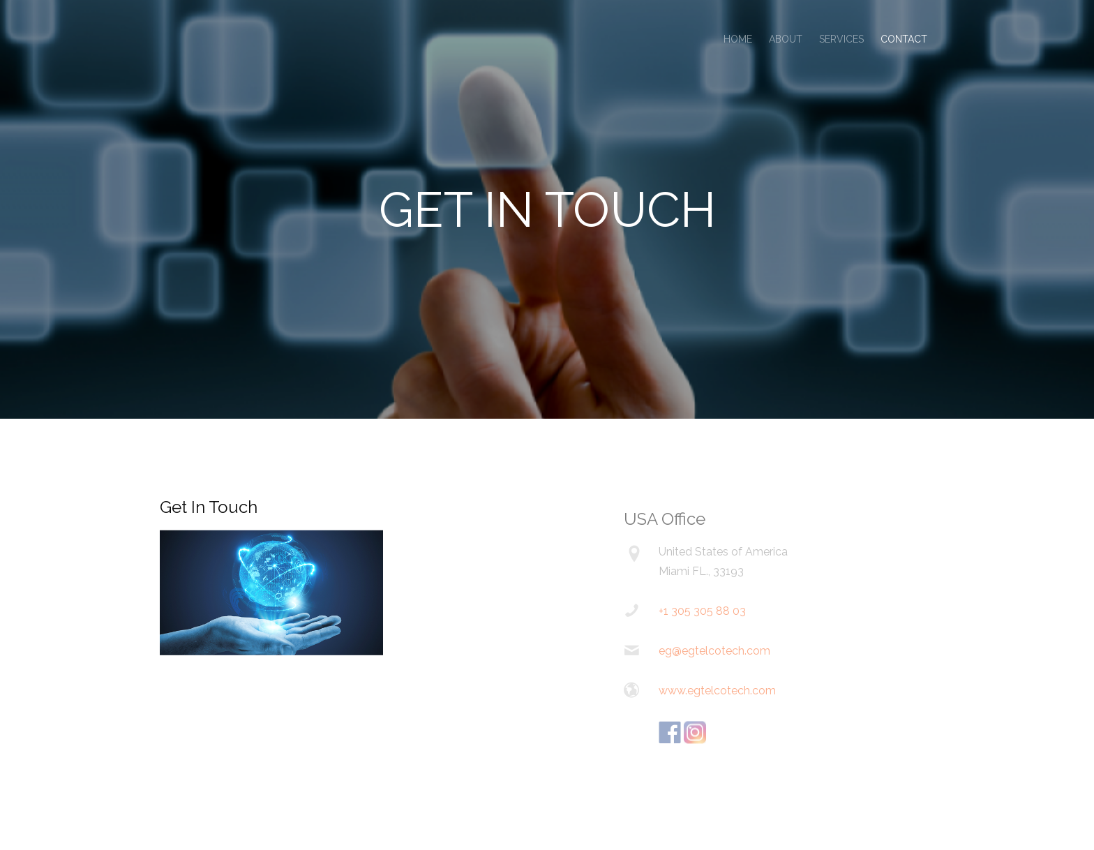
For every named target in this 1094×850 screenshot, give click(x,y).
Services (841, 39)
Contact (904, 39)
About (785, 39)
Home (738, 39)
